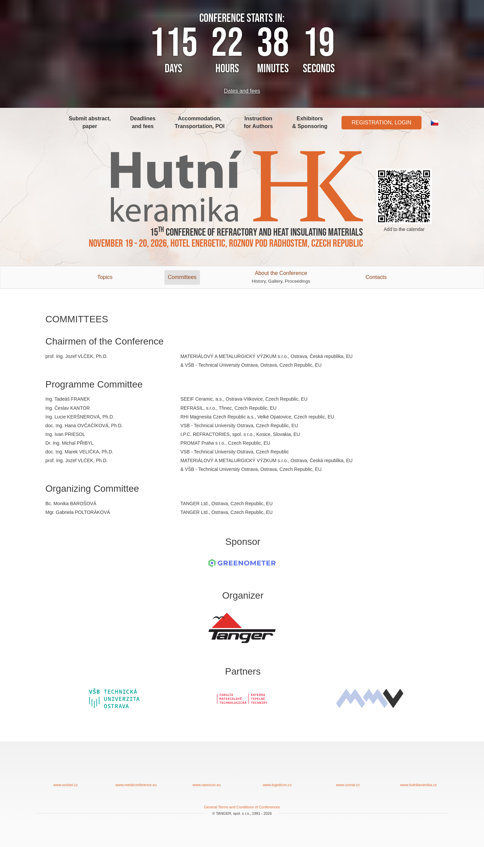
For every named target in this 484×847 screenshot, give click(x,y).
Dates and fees (242, 91)
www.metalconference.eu (136, 769)
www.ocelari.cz (65, 769)
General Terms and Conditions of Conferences (242, 807)
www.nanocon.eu (206, 769)
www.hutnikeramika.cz (418, 769)
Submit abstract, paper (90, 122)
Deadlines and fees (143, 122)
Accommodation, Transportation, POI (200, 122)
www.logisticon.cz (277, 769)
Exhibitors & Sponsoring (309, 122)
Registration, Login (381, 122)
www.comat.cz (348, 769)
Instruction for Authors (258, 122)
